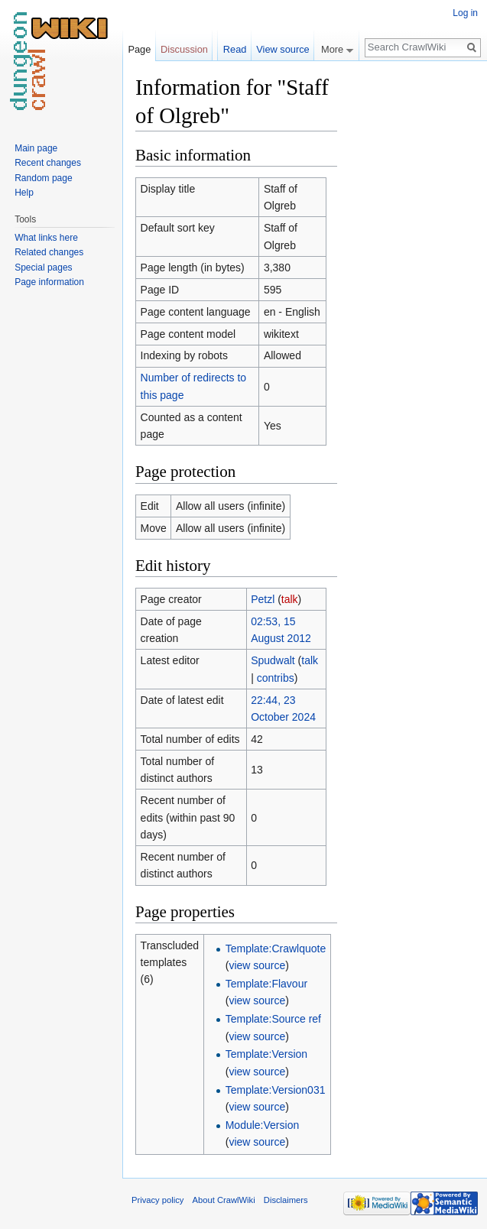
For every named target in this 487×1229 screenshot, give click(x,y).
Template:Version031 (276, 1090)
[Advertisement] (413, 302)
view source (257, 965)
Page (139, 49)
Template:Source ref (273, 1019)
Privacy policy (157, 1200)
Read (235, 49)
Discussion (184, 49)
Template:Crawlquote (276, 948)
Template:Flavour (266, 984)
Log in (465, 13)
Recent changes (48, 162)
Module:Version (263, 1125)
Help (24, 192)
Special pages (43, 267)
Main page (36, 148)
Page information (49, 282)
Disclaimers (286, 1200)
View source (282, 49)
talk (289, 599)
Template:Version (266, 1054)
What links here (46, 237)
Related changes (49, 252)
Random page (43, 178)
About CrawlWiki (224, 1200)
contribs (275, 678)
